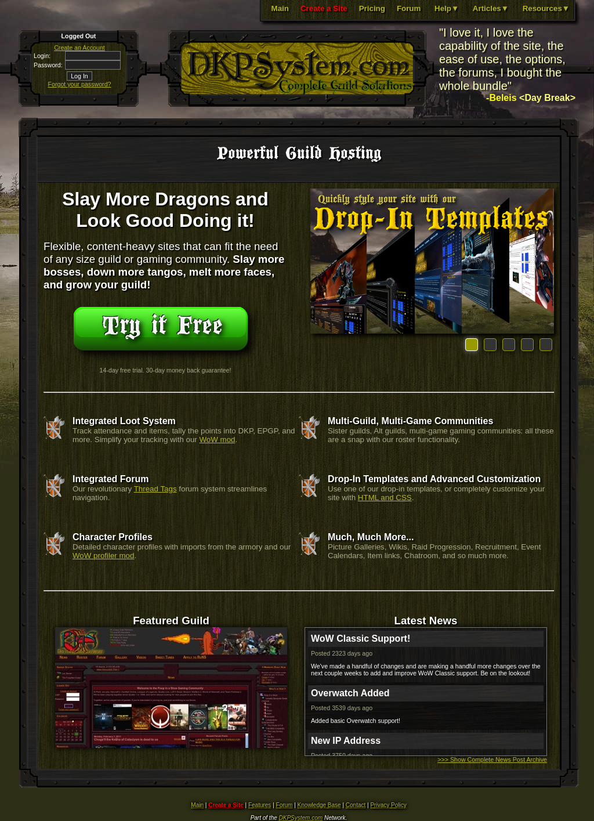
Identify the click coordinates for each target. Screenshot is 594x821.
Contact (355, 805)
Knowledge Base (319, 805)
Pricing (372, 8)
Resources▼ (546, 8)
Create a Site (323, 8)
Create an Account (79, 47)
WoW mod (218, 439)
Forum (409, 8)
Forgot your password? (79, 84)
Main (280, 8)
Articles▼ (491, 8)
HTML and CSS (385, 497)
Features (259, 805)
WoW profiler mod (103, 555)
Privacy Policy (388, 805)
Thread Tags (155, 488)
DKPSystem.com (301, 818)
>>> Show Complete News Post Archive (492, 759)
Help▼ (446, 8)
